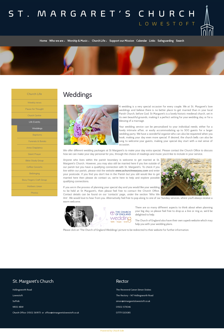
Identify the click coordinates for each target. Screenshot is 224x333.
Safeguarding (166, 40)
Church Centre (34, 115)
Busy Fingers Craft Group (34, 180)
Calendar (141, 40)
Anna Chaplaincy (34, 147)
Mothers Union (34, 186)
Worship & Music (77, 40)
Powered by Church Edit (112, 330)
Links (152, 40)
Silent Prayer (34, 154)
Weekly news (34, 102)
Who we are (56, 40)
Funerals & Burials (37, 141)
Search (180, 40)
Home (43, 40)
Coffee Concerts (34, 167)
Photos (34, 192)
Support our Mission (121, 40)
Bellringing (34, 173)
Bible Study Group (34, 160)
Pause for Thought (34, 109)
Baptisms (37, 134)
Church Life (98, 40)
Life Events (34, 122)
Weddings (37, 128)
